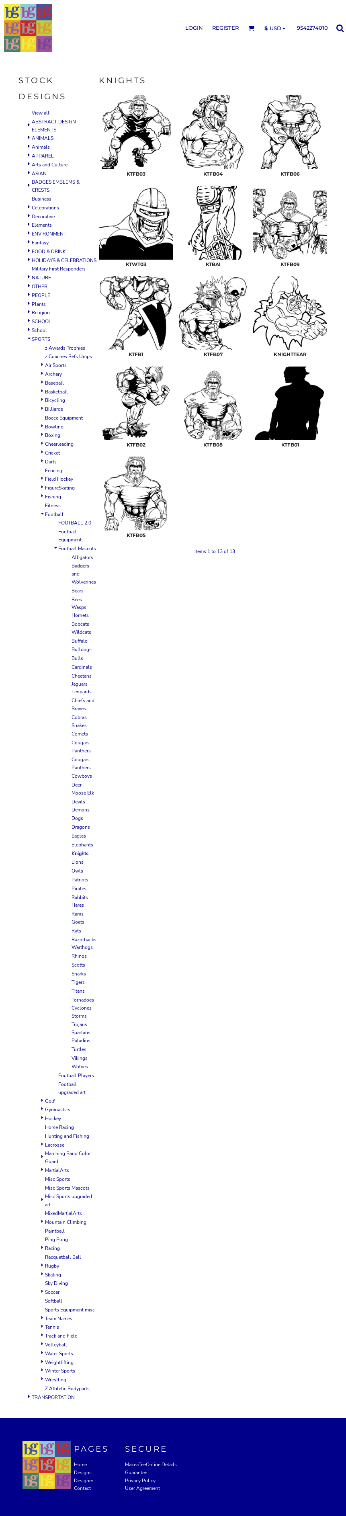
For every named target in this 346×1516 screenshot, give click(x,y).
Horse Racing (59, 1127)
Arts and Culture (50, 165)
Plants (39, 304)
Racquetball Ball (63, 1257)
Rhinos (79, 956)
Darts (51, 462)
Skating (53, 1275)
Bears (78, 591)
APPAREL (43, 156)
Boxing (52, 435)
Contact (82, 1488)
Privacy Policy (140, 1480)
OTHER (39, 286)
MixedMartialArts (63, 1213)
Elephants (82, 845)
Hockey (53, 1118)
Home (80, 1464)
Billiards (54, 409)
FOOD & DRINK (49, 251)
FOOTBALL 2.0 (74, 523)
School (39, 330)
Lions (78, 862)
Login (194, 28)
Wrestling (55, 1380)
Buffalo (80, 641)
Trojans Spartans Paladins (81, 1032)
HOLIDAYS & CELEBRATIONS (64, 260)
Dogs (77, 818)
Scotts (78, 965)
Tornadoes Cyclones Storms (83, 1008)
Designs (83, 1472)
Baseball (54, 383)
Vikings (80, 1058)
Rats (76, 931)
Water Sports (59, 1353)
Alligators (82, 557)
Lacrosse (54, 1145)
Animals (41, 147)
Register (225, 28)
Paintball (55, 1231)
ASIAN (39, 173)
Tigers (78, 982)
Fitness (53, 505)
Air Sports (56, 365)
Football (54, 514)
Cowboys (82, 776)
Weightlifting (59, 1362)
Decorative (43, 216)
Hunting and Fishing (67, 1136)
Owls (77, 871)
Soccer (52, 1292)
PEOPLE (41, 295)
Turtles (79, 1049)
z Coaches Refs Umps (68, 356)
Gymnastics (57, 1109)
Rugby (52, 1266)
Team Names (58, 1318)
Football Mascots (77, 548)
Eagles (79, 836)
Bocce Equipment (64, 418)
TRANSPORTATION (53, 1397)
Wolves (80, 1066)
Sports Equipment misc (70, 1310)
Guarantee (136, 1472)
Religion (41, 312)
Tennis (52, 1327)
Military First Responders (59, 269)
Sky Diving (56, 1283)
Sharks (79, 974)
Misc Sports (57, 1179)
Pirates (79, 888)
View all (40, 113)
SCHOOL (41, 321)
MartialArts (57, 1170)
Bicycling (55, 400)
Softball (53, 1301)
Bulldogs (82, 649)
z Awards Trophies (65, 348)
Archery (53, 374)
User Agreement (142, 1488)
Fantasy (40, 243)
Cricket (52, 453)
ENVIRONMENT (49, 234)
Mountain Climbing (65, 1222)
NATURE (41, 278)
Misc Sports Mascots (67, 1188)
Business (41, 199)
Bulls (77, 658)
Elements (42, 225)
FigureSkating (60, 488)
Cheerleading (59, 444)
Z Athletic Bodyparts (67, 1388)
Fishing (53, 497)
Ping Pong (56, 1239)
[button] (251, 28)
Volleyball (56, 1345)
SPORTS (41, 339)
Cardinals (82, 667)
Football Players (76, 1075)
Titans (78, 991)
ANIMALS (42, 138)
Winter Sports (60, 1371)
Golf (50, 1101)
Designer (83, 1480)
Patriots (80, 880)
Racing (52, 1248)
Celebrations (45, 208)
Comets (80, 734)
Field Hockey (59, 479)
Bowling (54, 427)
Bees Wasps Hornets (80, 607)
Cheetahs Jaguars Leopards (82, 684)
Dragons (81, 827)
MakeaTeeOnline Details (151, 1464)
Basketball (56, 392)
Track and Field (61, 1336)
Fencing (53, 470)
